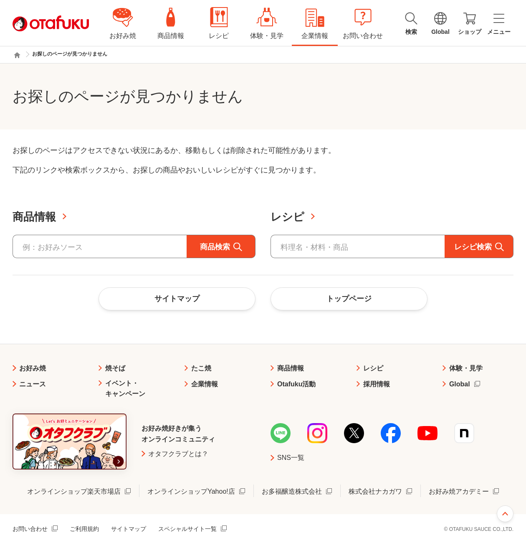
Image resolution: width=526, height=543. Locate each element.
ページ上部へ (505, 513)
